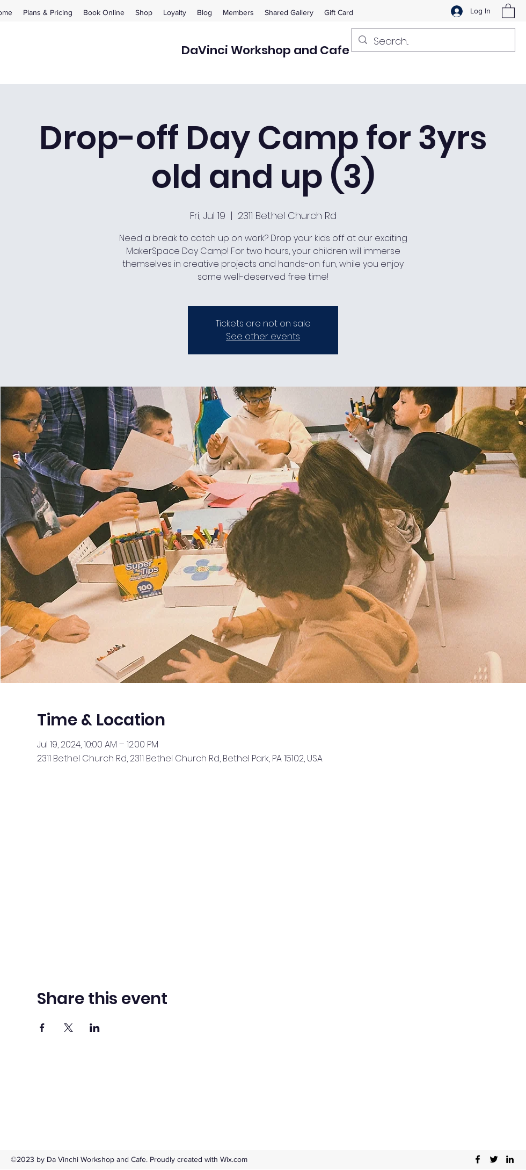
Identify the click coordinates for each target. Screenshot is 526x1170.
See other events (263, 336)
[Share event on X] (68, 1027)
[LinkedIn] (510, 1159)
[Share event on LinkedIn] (95, 1027)
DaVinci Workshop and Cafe (265, 50)
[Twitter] (493, 1159)
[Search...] (433, 41)
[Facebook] (477, 1159)
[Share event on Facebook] (42, 1027)
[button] (508, 10)
